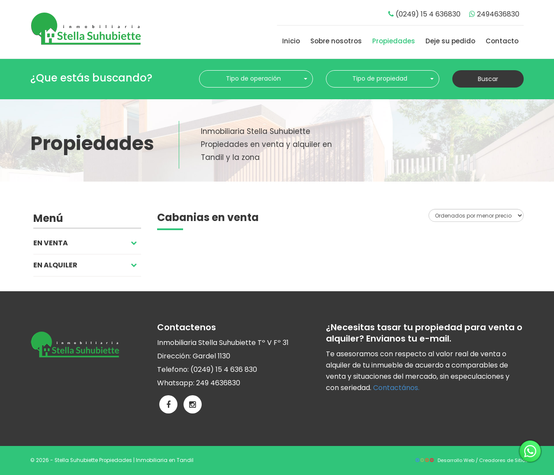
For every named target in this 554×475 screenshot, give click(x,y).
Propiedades (393, 41)
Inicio (291, 41)
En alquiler (85, 265)
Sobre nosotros (336, 41)
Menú (48, 218)
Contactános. (396, 388)
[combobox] (256, 79)
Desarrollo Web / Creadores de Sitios (471, 460)
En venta (85, 243)
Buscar (488, 79)
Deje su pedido (450, 41)
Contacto (502, 41)
